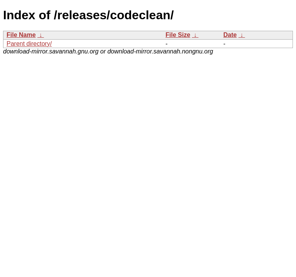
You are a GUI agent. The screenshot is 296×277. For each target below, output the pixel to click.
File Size (178, 35)
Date (230, 35)
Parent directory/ (29, 43)
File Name (21, 35)
